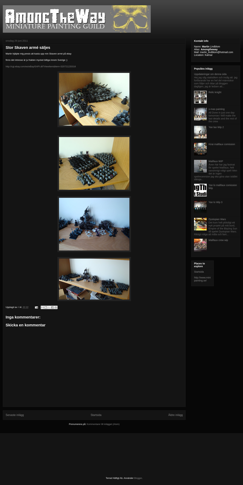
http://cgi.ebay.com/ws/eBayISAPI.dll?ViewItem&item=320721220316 (41, 66)
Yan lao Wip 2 (216, 127)
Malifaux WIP (216, 161)
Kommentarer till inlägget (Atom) (103, 424)
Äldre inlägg (175, 415)
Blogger (138, 478)
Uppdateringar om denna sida (210, 74)
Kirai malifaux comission (222, 144)
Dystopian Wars (217, 219)
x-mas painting (217, 109)
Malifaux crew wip (218, 240)
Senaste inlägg (15, 415)
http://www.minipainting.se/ (202, 279)
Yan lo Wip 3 (215, 202)
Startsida (96, 415)
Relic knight (215, 92)
